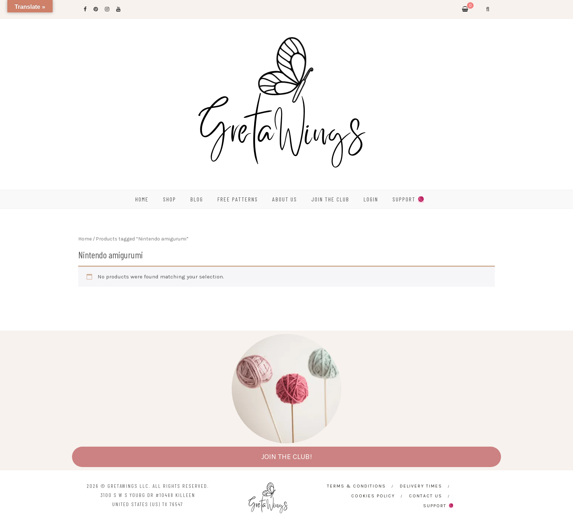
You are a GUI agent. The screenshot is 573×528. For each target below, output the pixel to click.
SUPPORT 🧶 (408, 199)
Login (371, 199)
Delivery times (421, 486)
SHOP (169, 199)
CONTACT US (425, 495)
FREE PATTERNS (237, 199)
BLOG (196, 199)
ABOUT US (284, 199)
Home (85, 239)
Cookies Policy (373, 495)
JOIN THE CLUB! (286, 456)
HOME (142, 199)
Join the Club (330, 199)
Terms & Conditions (356, 486)
